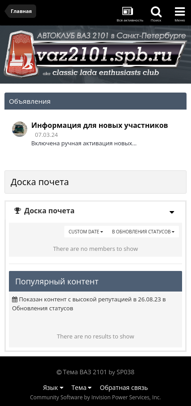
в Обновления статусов (143, 231)
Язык (53, 387)
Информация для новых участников (99, 125)
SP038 (125, 372)
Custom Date (86, 231)
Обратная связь (124, 387)
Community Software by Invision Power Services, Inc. (95, 397)
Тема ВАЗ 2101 (85, 372)
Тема (81, 387)
